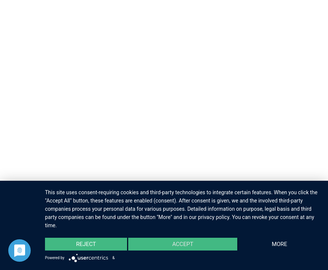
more (279, 244)
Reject (86, 244)
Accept (182, 244)
